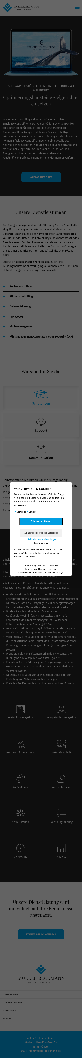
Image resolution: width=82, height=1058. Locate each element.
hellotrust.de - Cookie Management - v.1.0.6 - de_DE (41, 572)
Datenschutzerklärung (35, 569)
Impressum (52, 569)
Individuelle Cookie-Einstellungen (41, 539)
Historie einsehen (41, 543)
